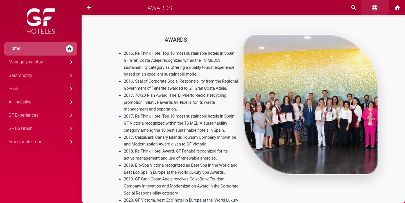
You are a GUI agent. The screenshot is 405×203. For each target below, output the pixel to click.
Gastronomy (41, 75)
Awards (159, 8)
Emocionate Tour (41, 141)
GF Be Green (41, 128)
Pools (41, 88)
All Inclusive (41, 102)
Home (40, 48)
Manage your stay (41, 62)
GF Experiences (41, 115)
